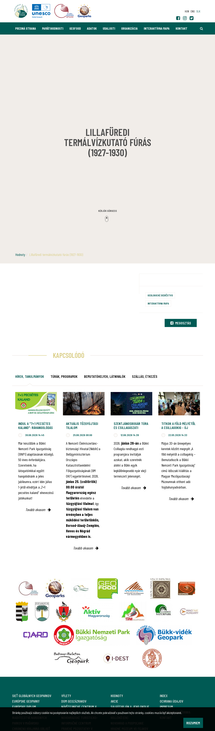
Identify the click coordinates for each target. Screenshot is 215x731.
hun (187, 11)
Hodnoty (20, 254)
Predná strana (25, 28)
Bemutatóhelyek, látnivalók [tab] (104, 376)
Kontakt (181, 28)
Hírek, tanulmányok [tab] (29, 376)
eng (193, 11)
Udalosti (109, 28)
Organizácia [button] (129, 28)
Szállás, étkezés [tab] (144, 376)
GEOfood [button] (75, 28)
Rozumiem (193, 723)
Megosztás (180, 323)
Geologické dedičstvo (160, 295)
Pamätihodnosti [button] (52, 28)
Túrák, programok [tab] (64, 376)
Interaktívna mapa (157, 28)
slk (198, 11)
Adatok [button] (92, 28)
